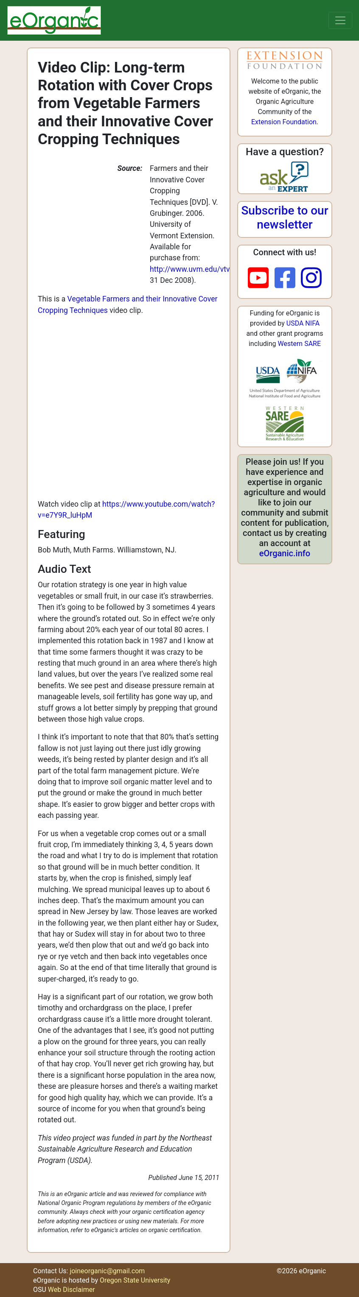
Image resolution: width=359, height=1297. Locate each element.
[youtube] (261, 279)
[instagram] (311, 279)
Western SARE (299, 344)
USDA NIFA (303, 323)
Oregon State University (135, 1280)
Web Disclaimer (71, 1290)
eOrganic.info (284, 553)
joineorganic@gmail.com (107, 1271)
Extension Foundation (284, 122)
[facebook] (288, 279)
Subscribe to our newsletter (284, 218)
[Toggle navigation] (340, 20)
